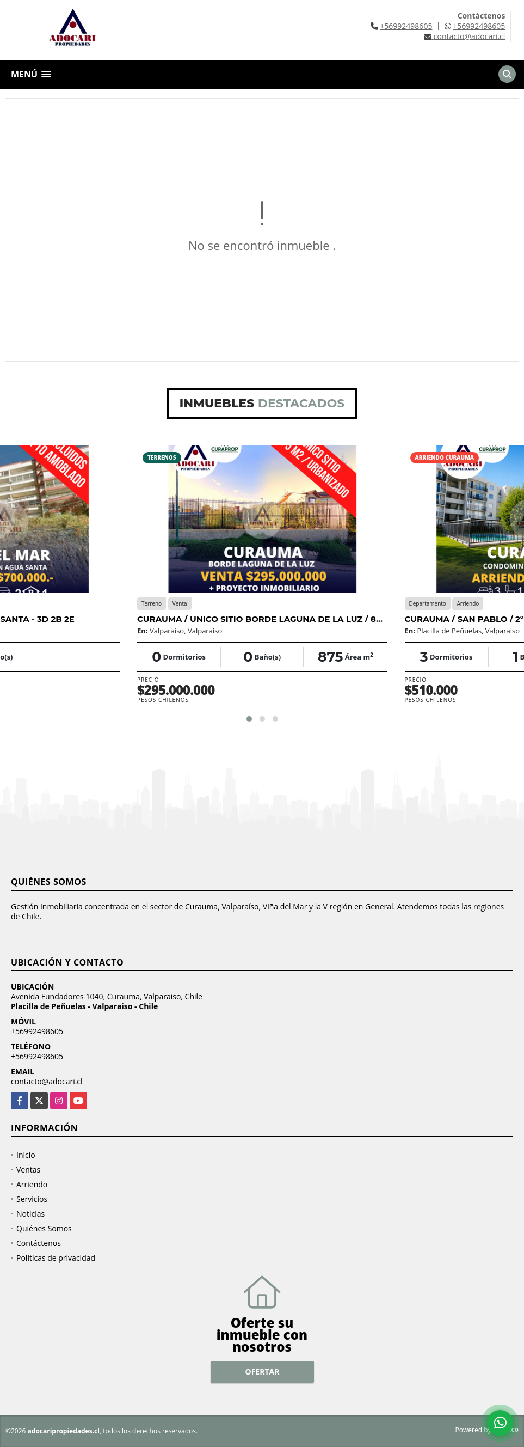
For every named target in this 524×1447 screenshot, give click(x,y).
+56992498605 (406, 26)
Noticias (30, 1213)
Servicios (31, 1199)
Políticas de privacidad (55, 1258)
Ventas (28, 1169)
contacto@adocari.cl (47, 1081)
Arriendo (31, 1184)
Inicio (25, 1155)
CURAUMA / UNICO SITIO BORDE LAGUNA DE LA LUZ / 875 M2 (268, 619)
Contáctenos (38, 1243)
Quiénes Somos (44, 1228)
